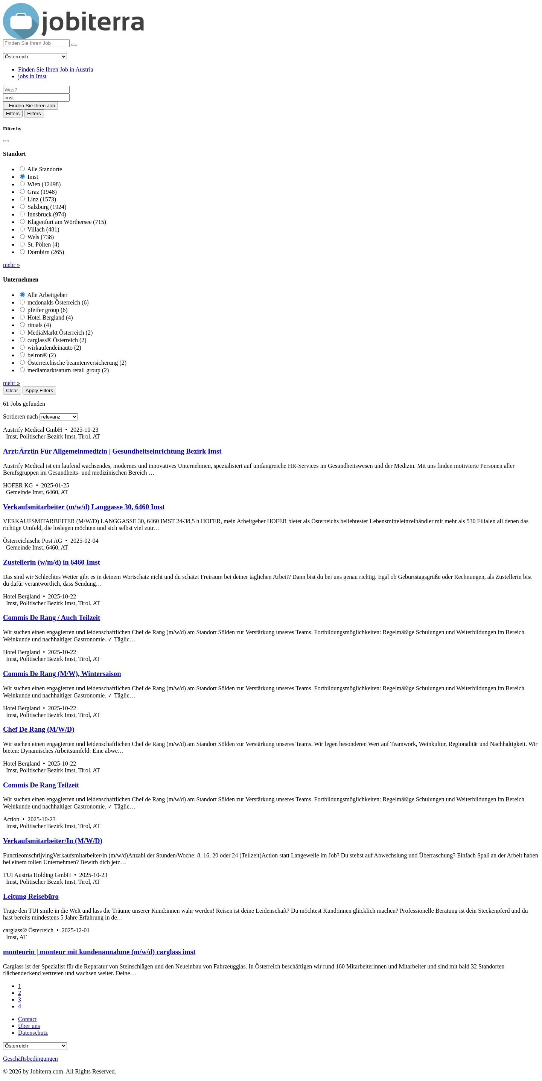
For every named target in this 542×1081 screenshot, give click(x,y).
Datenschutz (33, 1032)
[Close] (6, 141)
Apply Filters (39, 390)
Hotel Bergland (50, 317)
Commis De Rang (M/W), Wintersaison (62, 674)
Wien (44, 184)
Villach (43, 229)
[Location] (36, 98)
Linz (41, 199)
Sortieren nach (20, 416)
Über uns (29, 1026)
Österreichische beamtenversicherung (76, 362)
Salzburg (46, 207)
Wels (40, 237)
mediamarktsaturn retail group (68, 370)
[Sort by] (59, 416)
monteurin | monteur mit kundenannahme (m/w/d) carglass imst (99, 952)
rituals (39, 325)
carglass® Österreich (57, 340)
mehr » (11, 265)
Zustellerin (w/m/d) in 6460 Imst (51, 562)
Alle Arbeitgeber (47, 295)
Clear (12, 390)
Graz (42, 192)
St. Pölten (43, 244)
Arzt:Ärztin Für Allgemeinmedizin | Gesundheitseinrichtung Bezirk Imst (112, 451)
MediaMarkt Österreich (60, 332)
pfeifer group (47, 310)
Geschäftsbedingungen (30, 1058)
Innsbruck (46, 214)
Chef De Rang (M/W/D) (39, 729)
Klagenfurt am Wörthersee (66, 222)
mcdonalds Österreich (58, 302)
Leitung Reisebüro (31, 896)
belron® (41, 355)
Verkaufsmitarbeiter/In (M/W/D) (52, 841)
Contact (27, 1019)
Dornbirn (45, 252)
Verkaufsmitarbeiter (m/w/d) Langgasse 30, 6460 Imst (83, 507)
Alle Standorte (44, 169)
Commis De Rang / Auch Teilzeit (51, 617)
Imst (32, 177)
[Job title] (36, 90)
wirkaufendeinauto (54, 347)
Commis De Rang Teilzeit (41, 785)
